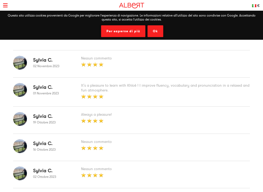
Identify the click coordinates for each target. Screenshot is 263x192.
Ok (155, 31)
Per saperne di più (123, 31)
